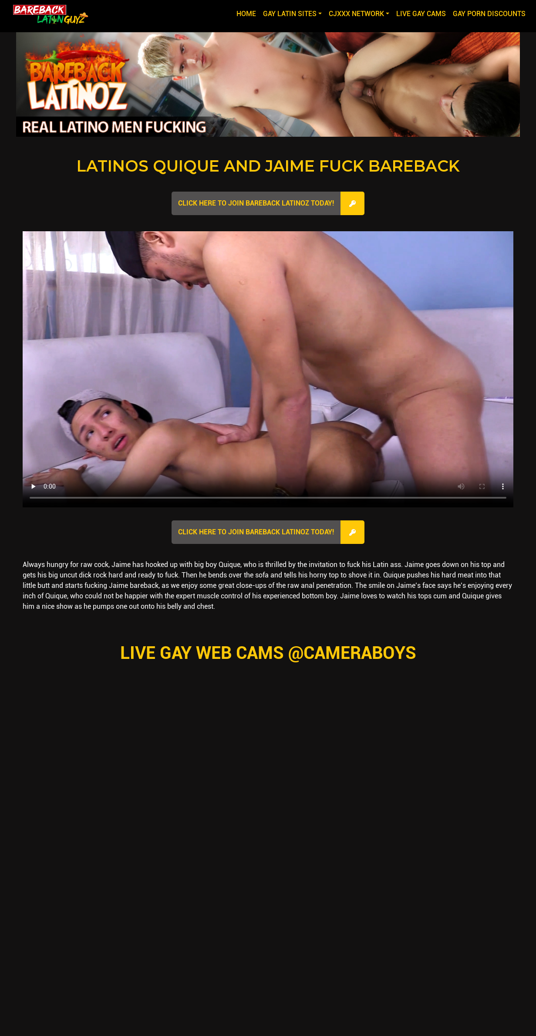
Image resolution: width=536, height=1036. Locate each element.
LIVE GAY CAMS (421, 14)
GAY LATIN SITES (290, 14)
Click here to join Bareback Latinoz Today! (256, 203)
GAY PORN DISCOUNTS (489, 14)
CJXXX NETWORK (356, 14)
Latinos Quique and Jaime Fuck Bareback (268, 165)
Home (248, 13)
